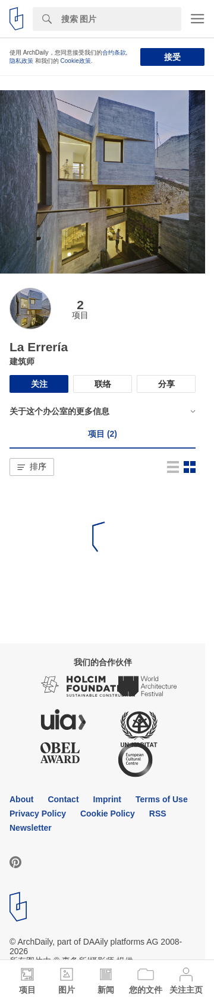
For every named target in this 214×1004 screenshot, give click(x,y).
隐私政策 (21, 61)
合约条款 (114, 52)
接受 (172, 57)
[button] (32, 467)
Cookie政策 (76, 61)
